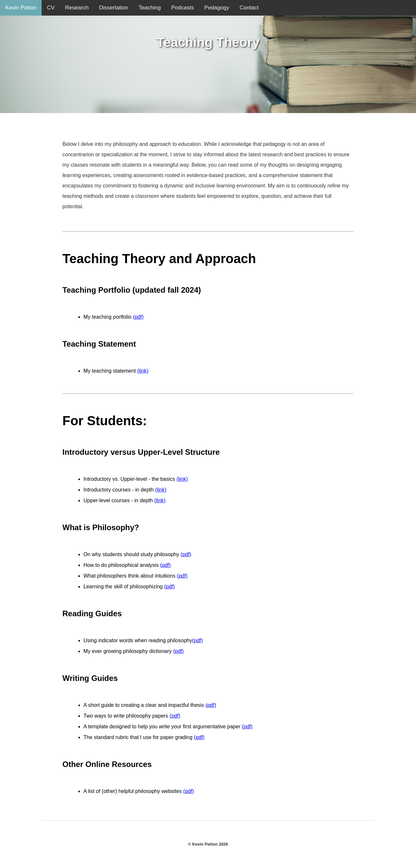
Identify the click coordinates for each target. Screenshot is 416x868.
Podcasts (182, 8)
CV (51, 8)
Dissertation (113, 8)
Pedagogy (216, 8)
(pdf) (138, 317)
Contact (249, 8)
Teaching (150, 8)
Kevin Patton (20, 8)
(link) (143, 371)
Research (77, 8)
